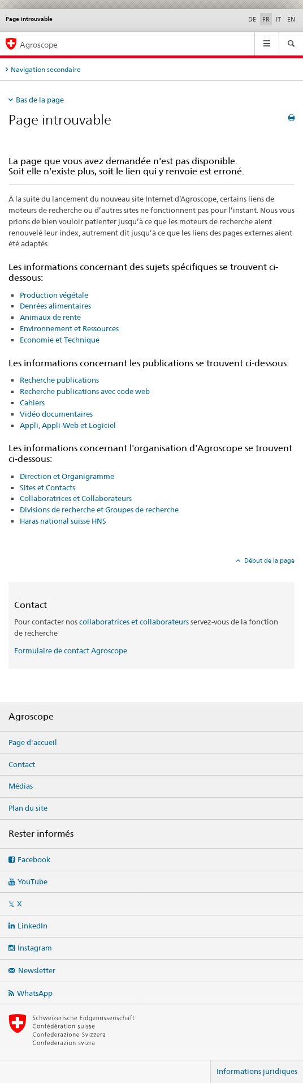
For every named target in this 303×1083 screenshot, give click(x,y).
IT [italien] (278, 19)
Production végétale (54, 294)
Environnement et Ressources (69, 328)
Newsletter (36, 970)
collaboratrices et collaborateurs (134, 621)
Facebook (34, 859)
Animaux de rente (50, 317)
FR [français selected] (266, 19)
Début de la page (269, 560)
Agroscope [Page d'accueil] (39, 44)
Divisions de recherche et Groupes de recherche (99, 509)
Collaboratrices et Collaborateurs (76, 498)
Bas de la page (40, 99)
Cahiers (32, 402)
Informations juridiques (257, 1071)
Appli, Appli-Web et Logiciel (68, 425)
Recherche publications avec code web (85, 391)
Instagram (35, 947)
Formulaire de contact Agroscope (70, 650)
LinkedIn (32, 925)
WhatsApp (35, 993)
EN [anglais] (291, 19)
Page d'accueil (32, 742)
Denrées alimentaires (55, 305)
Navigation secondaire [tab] (46, 69)
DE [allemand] (252, 19)
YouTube (32, 881)
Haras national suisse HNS (63, 520)
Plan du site (27, 807)
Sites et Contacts (47, 487)
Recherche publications (59, 379)
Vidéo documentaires (56, 413)
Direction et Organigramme (67, 476)
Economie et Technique (59, 339)
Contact (21, 764)
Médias (20, 785)
